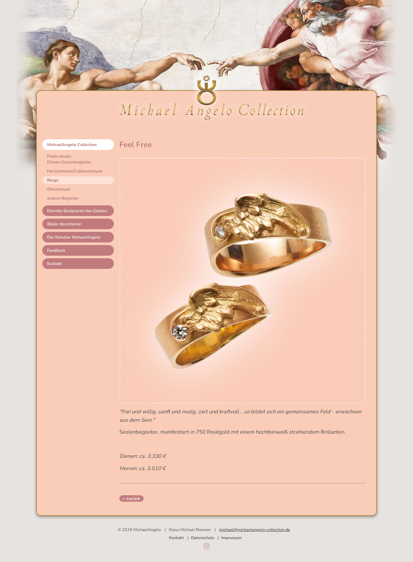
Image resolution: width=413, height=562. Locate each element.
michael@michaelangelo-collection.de (254, 529)
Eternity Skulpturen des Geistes (77, 211)
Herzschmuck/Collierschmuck (74, 171)
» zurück (131, 498)
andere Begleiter (63, 198)
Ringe (52, 180)
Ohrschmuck (58, 189)
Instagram (206, 546)
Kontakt (54, 264)
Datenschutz (202, 537)
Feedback (56, 250)
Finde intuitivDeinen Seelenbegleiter (69, 159)
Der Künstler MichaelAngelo (73, 237)
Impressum (231, 537)
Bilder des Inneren (64, 224)
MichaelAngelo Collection (72, 145)
